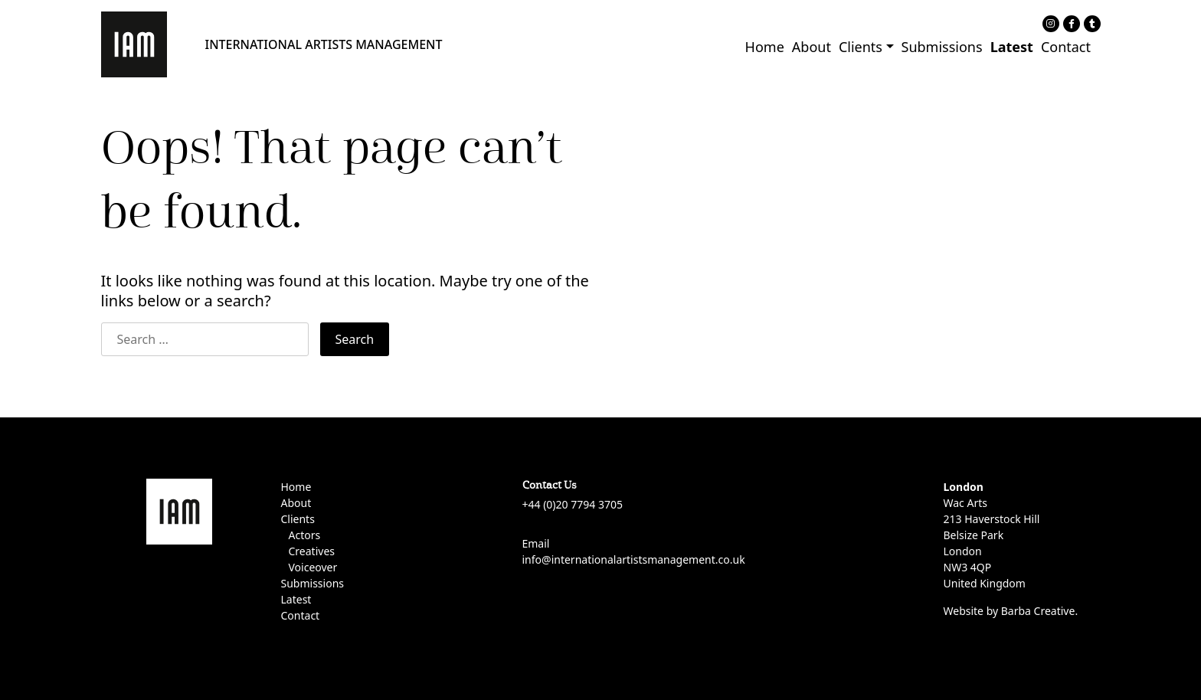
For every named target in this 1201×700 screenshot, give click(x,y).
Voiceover (313, 567)
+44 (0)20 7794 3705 (572, 504)
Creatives (312, 551)
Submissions (942, 47)
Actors (305, 535)
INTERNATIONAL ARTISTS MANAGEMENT (324, 44)
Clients (860, 47)
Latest (1011, 47)
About (811, 47)
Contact (1066, 47)
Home (764, 47)
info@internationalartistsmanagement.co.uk (633, 559)
